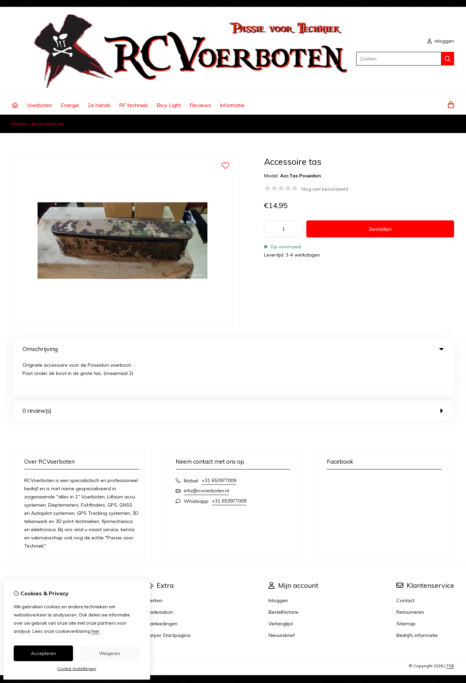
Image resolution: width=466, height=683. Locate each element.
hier (95, 631)
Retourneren (410, 575)
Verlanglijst (280, 586)
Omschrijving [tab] (233, 348)
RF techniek (133, 105)
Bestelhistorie (283, 575)
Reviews (200, 105)
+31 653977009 (219, 443)
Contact (405, 563)
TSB (450, 628)
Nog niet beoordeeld (325, 189)
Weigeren (109, 653)
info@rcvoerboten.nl (206, 453)
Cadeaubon (159, 575)
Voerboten (39, 105)
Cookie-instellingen (76, 668)
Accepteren (43, 653)
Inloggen (278, 563)
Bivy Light (169, 105)
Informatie (232, 105)
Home (19, 124)
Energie (70, 105)
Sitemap (406, 586)
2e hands (99, 105)
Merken (154, 563)
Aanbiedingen (161, 586)
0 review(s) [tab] (233, 373)
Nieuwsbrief (281, 598)
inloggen (440, 41)
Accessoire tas (47, 124)
